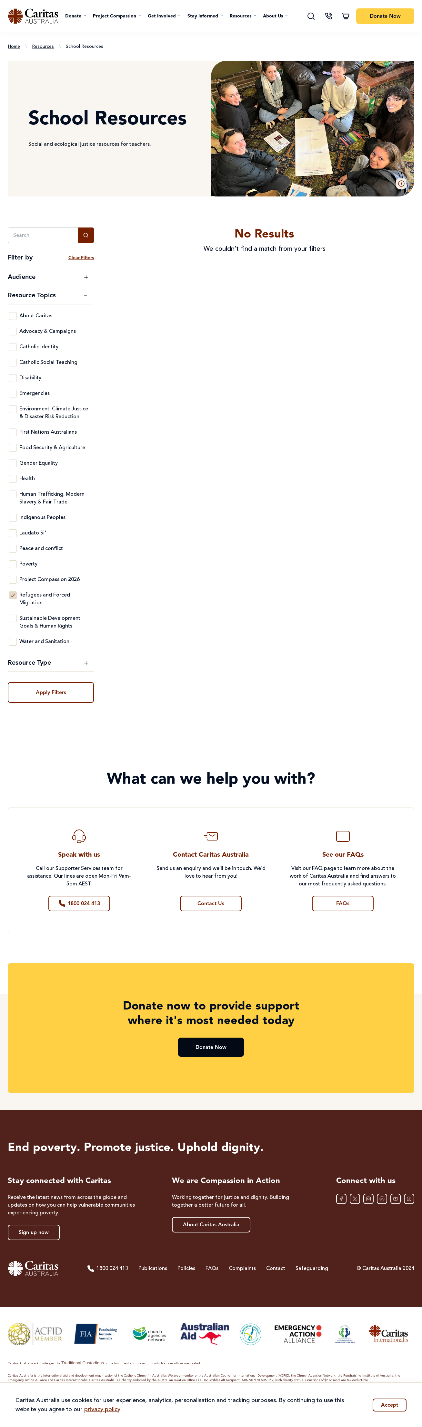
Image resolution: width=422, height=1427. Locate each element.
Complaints (242, 1268)
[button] (75, 16)
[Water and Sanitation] (13, 642)
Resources (43, 46)
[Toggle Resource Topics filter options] (48, 295)
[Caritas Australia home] (33, 16)
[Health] (13, 479)
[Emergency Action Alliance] (297, 1334)
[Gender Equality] (13, 463)
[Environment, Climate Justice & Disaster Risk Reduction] (13, 409)
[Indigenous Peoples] (13, 518)
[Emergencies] (13, 393)
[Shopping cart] (346, 16)
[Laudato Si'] (13, 533)
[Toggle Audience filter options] (48, 277)
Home (14, 46)
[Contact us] (328, 16)
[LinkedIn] (382, 1199)
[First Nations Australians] (13, 432)
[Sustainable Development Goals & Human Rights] (13, 618)
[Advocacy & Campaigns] (13, 331)
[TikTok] (409, 1199)
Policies (186, 1268)
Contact (275, 1268)
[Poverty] (13, 564)
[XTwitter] (355, 1199)
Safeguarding (312, 1268)
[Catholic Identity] (13, 347)
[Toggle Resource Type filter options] (48, 663)
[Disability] (13, 378)
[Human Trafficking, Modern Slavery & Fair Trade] (13, 494)
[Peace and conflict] (13, 549)
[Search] (311, 16)
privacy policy (102, 1409)
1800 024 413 (107, 1269)
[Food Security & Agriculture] (13, 448)
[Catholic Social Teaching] (13, 362)
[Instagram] (368, 1199)
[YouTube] (395, 1199)
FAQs (212, 1268)
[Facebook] (341, 1199)
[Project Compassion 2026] (13, 580)
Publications (152, 1268)
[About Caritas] (13, 316)
